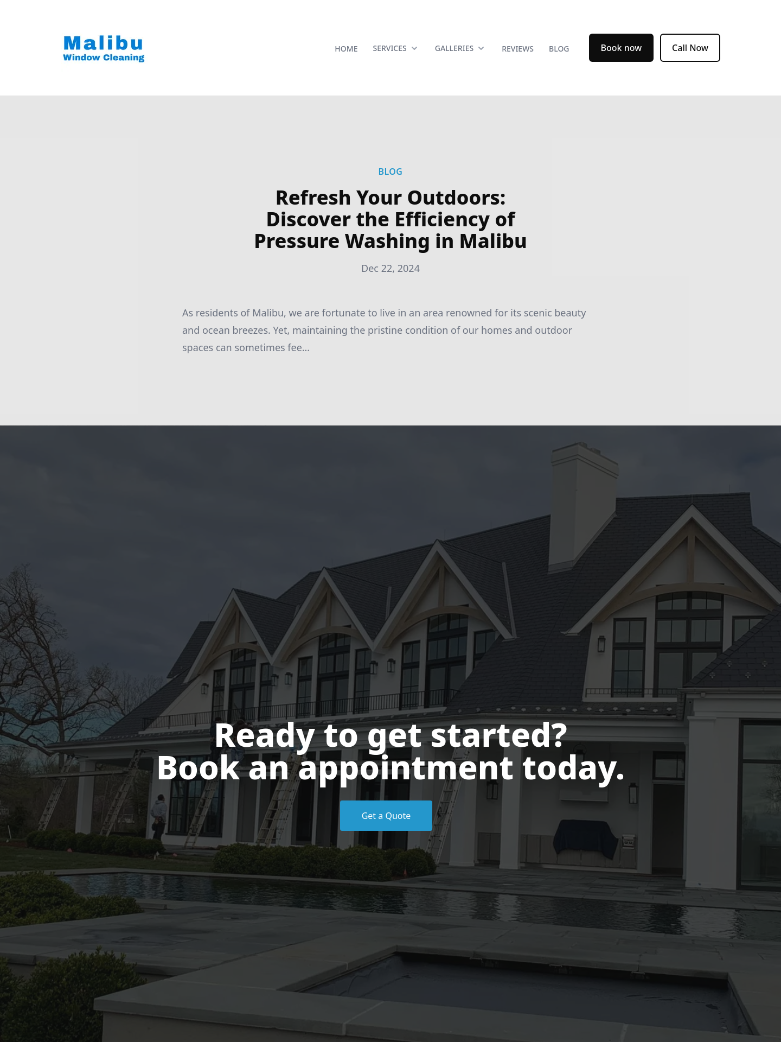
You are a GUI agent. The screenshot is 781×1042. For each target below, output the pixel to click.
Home (346, 48)
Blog (559, 48)
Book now (621, 48)
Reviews (518, 48)
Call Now (690, 48)
